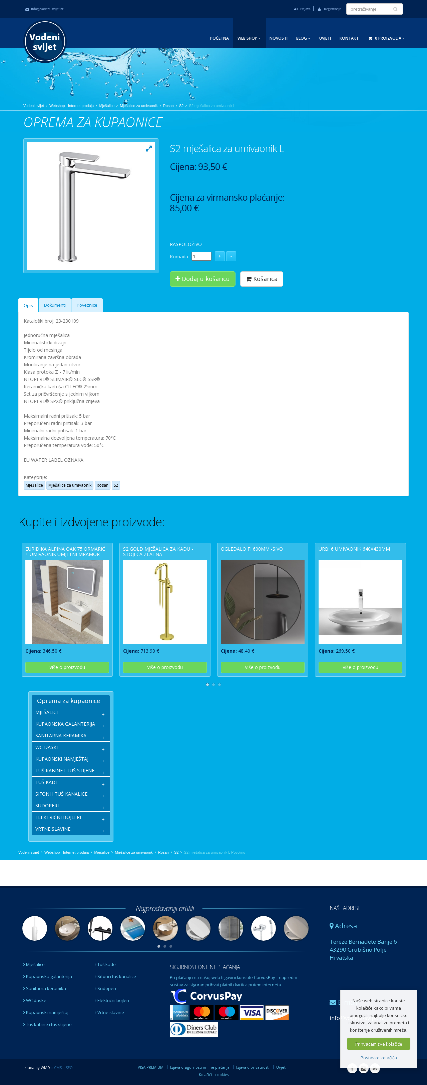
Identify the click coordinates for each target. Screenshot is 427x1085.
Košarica (262, 279)
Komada (179, 256)
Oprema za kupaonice (68, 701)
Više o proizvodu (67, 667)
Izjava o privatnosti (253, 1067)
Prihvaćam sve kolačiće (378, 1044)
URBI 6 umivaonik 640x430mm (354, 549)
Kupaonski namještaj (45, 1012)
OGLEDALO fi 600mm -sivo (252, 549)
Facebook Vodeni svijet (352, 1068)
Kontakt (349, 38)
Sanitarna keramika (44, 988)
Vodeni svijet (33, 106)
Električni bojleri (112, 1000)
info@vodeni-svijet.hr (44, 9)
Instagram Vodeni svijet (364, 1068)
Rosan (168, 106)
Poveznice (87, 305)
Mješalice (106, 106)
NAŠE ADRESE (345, 908)
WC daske (34, 1000)
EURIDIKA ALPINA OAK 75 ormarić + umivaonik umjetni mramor (65, 551)
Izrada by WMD (36, 1067)
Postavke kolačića (379, 1058)
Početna (219, 38)
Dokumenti (55, 305)
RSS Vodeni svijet (375, 1068)
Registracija (329, 9)
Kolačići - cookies (214, 1074)
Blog (303, 38)
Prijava (302, 9)
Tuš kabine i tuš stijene (47, 1024)
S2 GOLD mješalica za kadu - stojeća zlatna (158, 551)
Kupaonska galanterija (47, 976)
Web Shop (249, 38)
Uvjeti (325, 38)
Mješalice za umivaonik (138, 106)
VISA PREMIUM (150, 1067)
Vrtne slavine (109, 1012)
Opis (28, 305)
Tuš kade (105, 964)
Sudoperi (105, 988)
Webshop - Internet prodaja (71, 106)
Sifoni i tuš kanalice (115, 976)
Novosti (279, 38)
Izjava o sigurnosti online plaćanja (200, 1067)
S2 (181, 106)
